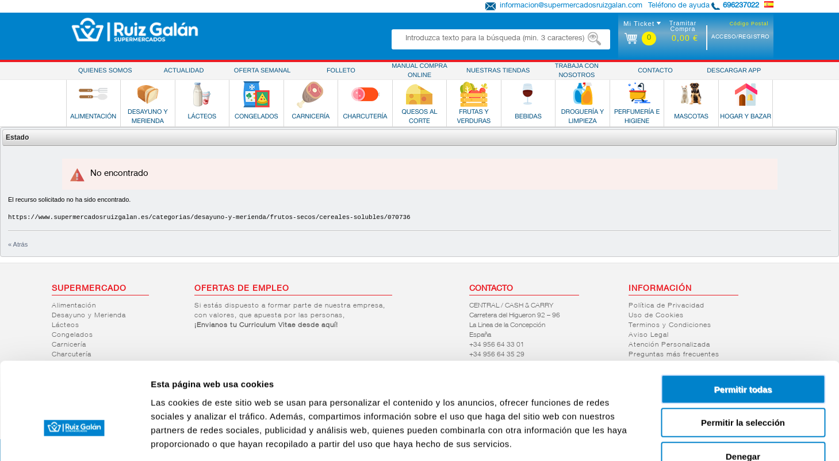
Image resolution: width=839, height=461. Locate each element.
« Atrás (18, 244)
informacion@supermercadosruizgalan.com (571, 6)
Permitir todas (743, 320)
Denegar (743, 388)
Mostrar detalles (622, 438)
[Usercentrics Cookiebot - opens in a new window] (74, 438)
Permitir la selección (743, 354)
